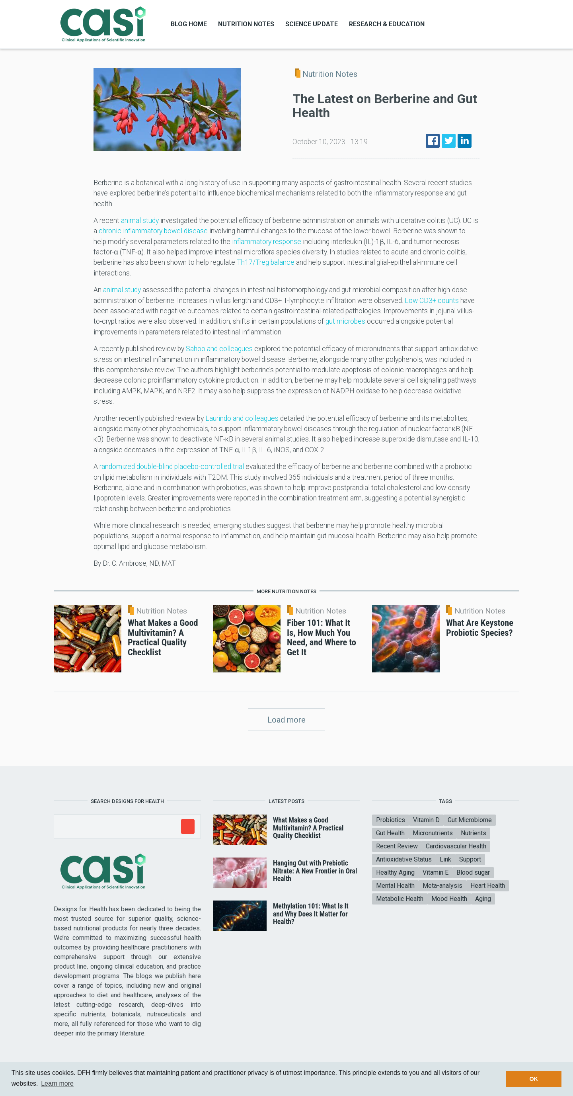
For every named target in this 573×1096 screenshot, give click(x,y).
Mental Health (395, 885)
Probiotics (390, 820)
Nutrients (473, 833)
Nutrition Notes (246, 24)
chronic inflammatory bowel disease (153, 231)
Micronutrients (433, 833)
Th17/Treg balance (265, 262)
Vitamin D (426, 820)
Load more (286, 720)
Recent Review (397, 846)
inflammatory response (266, 242)
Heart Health (487, 885)
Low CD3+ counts (432, 301)
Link (445, 859)
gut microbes (345, 321)
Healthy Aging (395, 872)
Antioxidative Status (404, 859)
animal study (140, 221)
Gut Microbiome (470, 820)
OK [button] (533, 1079)
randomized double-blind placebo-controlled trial (171, 467)
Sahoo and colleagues (219, 349)
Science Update (311, 24)
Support (470, 859)
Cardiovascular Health (456, 846)
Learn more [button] (57, 1083)
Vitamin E (435, 872)
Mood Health (449, 899)
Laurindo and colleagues (242, 418)
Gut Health (390, 833)
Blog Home (189, 24)
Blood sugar (473, 872)
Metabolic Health (399, 899)
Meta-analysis (442, 885)
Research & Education (387, 24)
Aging (483, 899)
